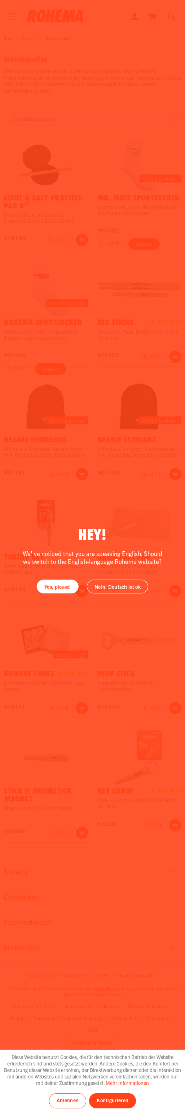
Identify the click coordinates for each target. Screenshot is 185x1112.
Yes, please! (57, 586)
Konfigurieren (112, 1100)
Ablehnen (68, 1100)
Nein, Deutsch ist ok (117, 586)
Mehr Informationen (127, 1083)
